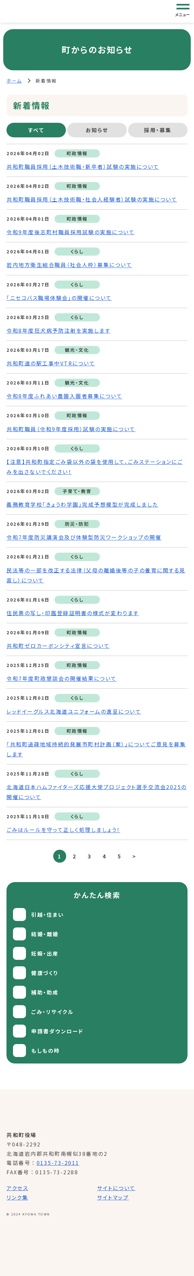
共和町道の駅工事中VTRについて (50, 363)
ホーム (14, 80)
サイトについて (116, 1188)
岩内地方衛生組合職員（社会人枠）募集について (69, 265)
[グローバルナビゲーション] (183, 11)
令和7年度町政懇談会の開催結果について (61, 679)
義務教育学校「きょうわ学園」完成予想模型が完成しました (82, 504)
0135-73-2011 (58, 1163)
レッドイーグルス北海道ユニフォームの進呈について (73, 711)
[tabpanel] (97, 503)
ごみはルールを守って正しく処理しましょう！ (63, 830)
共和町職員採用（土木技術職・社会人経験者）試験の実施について (91, 199)
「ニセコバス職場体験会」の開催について (59, 298)
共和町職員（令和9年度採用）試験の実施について (71, 429)
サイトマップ (113, 1197)
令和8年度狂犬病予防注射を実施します (58, 330)
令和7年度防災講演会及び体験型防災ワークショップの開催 (84, 537)
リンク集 (17, 1197)
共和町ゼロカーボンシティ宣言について (58, 645)
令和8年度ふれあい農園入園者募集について (64, 396)
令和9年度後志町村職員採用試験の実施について (70, 232)
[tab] (36, 130)
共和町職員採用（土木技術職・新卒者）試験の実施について (82, 166)
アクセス (17, 1188)
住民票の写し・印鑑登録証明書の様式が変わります (72, 613)
